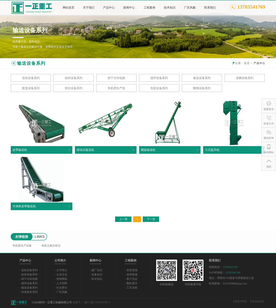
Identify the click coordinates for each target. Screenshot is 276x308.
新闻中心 (95, 260)
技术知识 (96, 278)
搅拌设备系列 (159, 78)
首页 (247, 63)
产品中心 (25, 260)
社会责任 (61, 287)
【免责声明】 (240, 301)
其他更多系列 (29, 292)
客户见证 (132, 278)
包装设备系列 (159, 88)
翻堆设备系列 (202, 88)
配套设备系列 (31, 88)
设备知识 (96, 274)
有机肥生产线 (116, 88)
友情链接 (21, 237)
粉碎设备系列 (73, 78)
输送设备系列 (202, 78)
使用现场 (132, 274)
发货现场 (132, 270)
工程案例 (130, 260)
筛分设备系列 (73, 88)
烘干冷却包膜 (116, 78)
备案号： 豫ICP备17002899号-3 (91, 302)
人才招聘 (61, 283)
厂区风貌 (61, 292)
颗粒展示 (132, 283)
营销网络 (61, 278)
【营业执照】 (257, 301)
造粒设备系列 (31, 78)
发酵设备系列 (244, 78)
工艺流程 (132, 287)
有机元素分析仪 (51, 245)
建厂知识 (96, 270)
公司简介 (60, 260)
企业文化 (61, 274)
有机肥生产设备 (22, 245)
